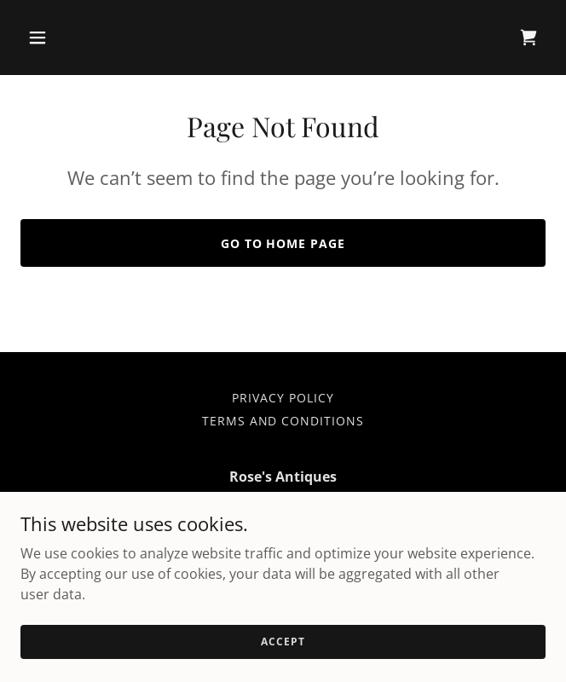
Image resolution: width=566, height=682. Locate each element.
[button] (80, 37)
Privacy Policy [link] (283, 398)
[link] (528, 37)
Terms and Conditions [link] (283, 421)
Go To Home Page (283, 243)
